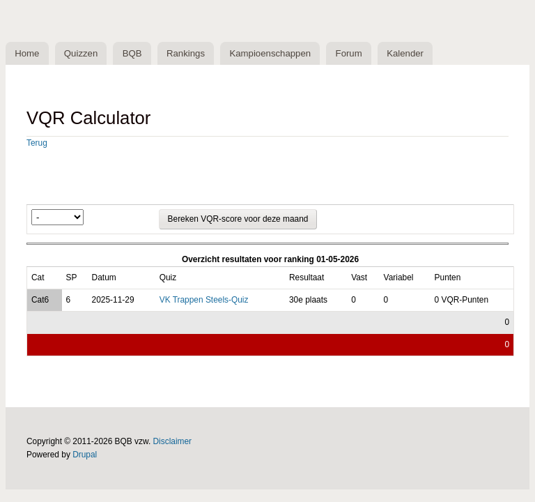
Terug (36, 143)
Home (27, 53)
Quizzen (81, 53)
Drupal (84, 454)
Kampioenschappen (270, 53)
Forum (349, 53)
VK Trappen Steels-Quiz (204, 300)
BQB (132, 53)
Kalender (405, 53)
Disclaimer (172, 441)
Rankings (185, 53)
